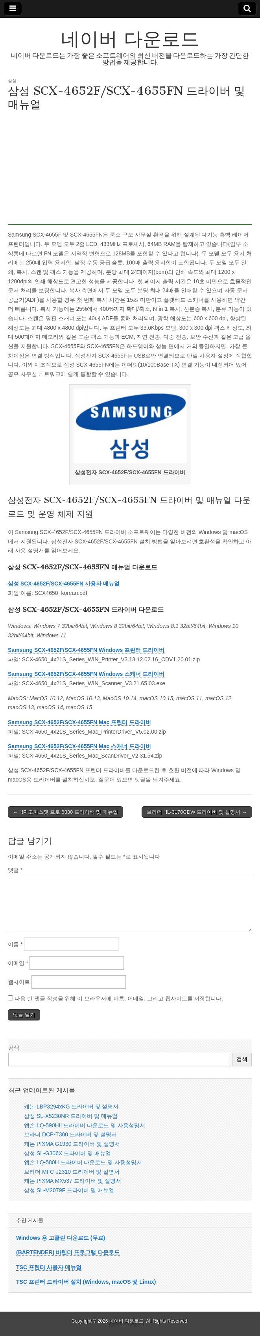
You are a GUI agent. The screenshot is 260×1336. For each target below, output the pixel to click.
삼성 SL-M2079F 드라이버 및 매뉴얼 (69, 1190)
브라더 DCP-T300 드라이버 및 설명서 (70, 1134)
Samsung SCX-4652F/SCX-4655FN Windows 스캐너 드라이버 (86, 674)
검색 (13, 1047)
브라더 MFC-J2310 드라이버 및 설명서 (72, 1172)
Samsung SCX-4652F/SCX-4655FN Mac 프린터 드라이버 (79, 722)
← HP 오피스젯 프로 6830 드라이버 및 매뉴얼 (65, 812)
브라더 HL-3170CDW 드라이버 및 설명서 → (197, 812)
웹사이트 (19, 982)
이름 (15, 944)
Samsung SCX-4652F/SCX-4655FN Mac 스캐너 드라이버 (79, 746)
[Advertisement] (130, 170)
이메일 (18, 963)
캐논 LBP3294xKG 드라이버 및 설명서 (71, 1106)
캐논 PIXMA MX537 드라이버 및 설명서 (72, 1181)
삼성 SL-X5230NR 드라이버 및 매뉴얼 (71, 1116)
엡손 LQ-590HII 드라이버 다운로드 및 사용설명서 (84, 1125)
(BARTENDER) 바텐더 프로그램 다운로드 (68, 1252)
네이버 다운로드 (130, 39)
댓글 (15, 870)
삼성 (12, 80)
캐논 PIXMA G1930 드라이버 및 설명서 (72, 1144)
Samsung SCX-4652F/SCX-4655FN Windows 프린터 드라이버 (86, 650)
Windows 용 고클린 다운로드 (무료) (60, 1238)
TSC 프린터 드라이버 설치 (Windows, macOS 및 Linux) (86, 1282)
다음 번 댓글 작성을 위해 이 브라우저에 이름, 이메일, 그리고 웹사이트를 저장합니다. (119, 998)
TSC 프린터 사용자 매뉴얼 (48, 1267)
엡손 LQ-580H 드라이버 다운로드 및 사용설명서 (83, 1162)
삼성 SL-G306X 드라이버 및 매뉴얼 (67, 1153)
